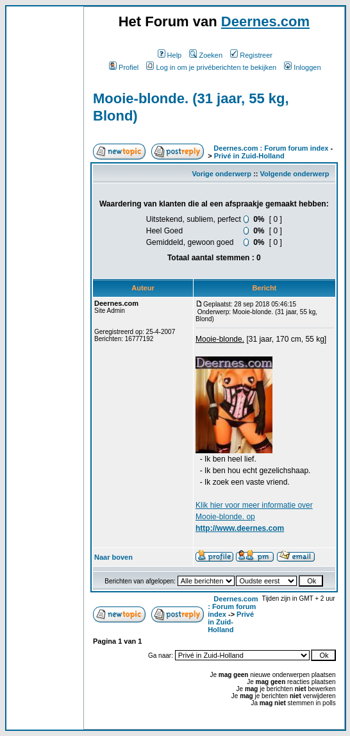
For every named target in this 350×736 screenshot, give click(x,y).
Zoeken (205, 55)
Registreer (251, 55)
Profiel (123, 67)
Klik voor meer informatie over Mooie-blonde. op (254, 517)
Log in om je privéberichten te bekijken (211, 67)
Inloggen (302, 67)
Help (170, 55)
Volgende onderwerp (294, 174)
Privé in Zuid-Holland (249, 156)
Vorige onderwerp (221, 174)
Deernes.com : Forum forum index (270, 148)
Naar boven (113, 557)
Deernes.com (265, 21)
